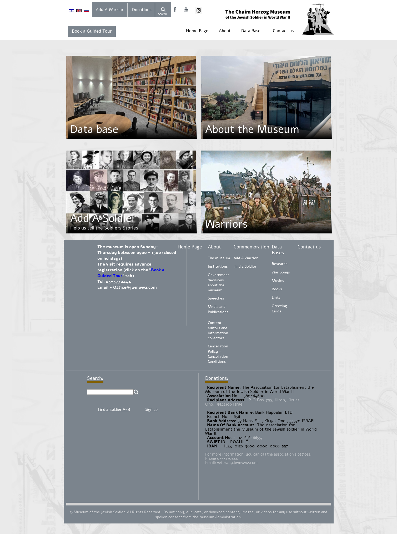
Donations (141, 10)
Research (280, 263)
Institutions (218, 266)
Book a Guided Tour (92, 31)
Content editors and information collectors (218, 330)
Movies (278, 280)
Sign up (151, 409)
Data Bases (251, 31)
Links (276, 297)
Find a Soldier (245, 266)
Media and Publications (218, 309)
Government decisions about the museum (218, 282)
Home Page (197, 31)
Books (277, 289)
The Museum (219, 258)
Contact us (283, 31)
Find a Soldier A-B (114, 409)
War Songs (281, 272)
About (225, 31)
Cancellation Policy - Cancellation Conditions (218, 354)
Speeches (216, 298)
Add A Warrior (110, 10)
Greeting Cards (279, 308)
